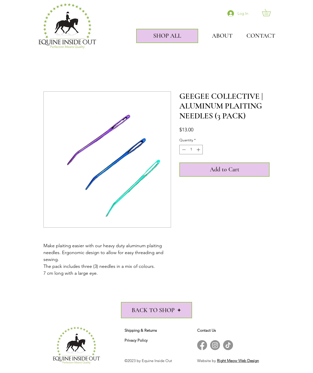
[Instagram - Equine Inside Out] (215, 345)
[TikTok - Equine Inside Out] (228, 345)
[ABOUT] (217, 36)
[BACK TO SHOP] (156, 310)
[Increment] (199, 149)
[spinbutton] (191, 149)
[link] (270, 12)
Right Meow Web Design (238, 360)
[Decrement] (183, 149)
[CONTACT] (256, 36)
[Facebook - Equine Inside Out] (202, 345)
